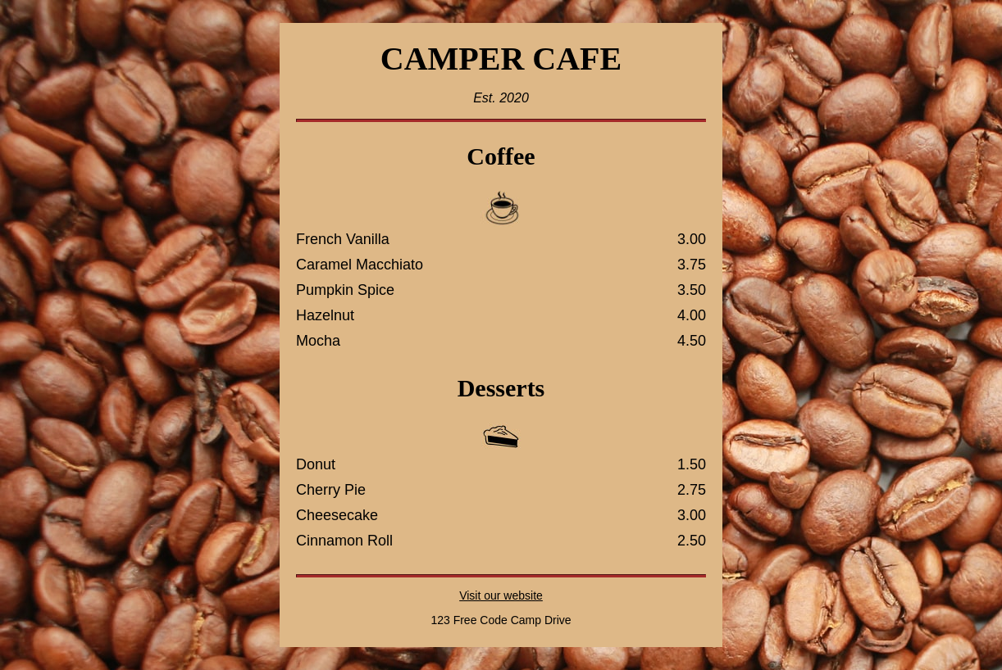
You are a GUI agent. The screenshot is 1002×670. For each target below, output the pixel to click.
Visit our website (501, 595)
